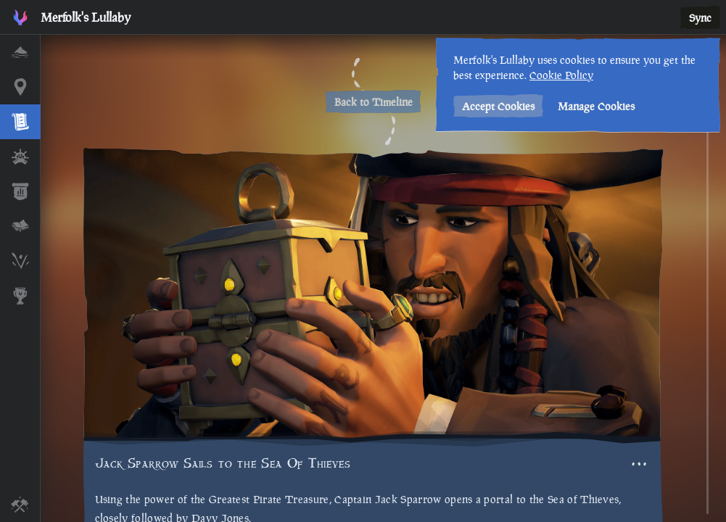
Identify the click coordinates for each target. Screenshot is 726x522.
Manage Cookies (596, 106)
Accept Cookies (498, 106)
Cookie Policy (561, 75)
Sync (700, 17)
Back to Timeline (373, 101)
